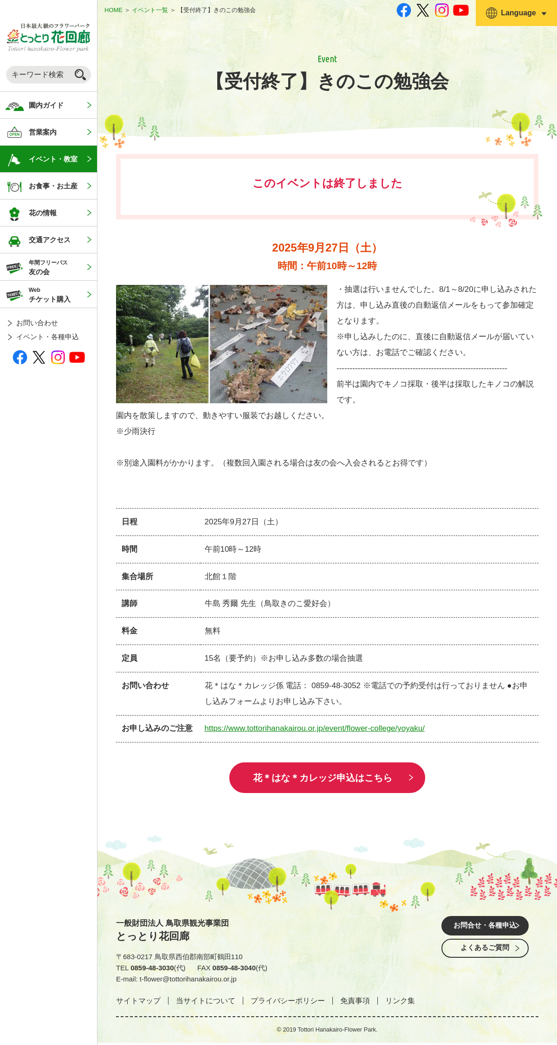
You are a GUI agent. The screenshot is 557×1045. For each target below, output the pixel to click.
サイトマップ (138, 1003)
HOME (113, 9)
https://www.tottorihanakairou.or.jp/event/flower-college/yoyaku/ (315, 728)
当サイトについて (205, 1003)
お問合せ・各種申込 (485, 929)
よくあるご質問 (485, 955)
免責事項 (355, 1003)
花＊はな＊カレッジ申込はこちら (322, 778)
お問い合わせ (37, 323)
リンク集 (400, 1003)
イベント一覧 (150, 9)
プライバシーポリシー (288, 1003)
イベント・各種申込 (47, 337)
